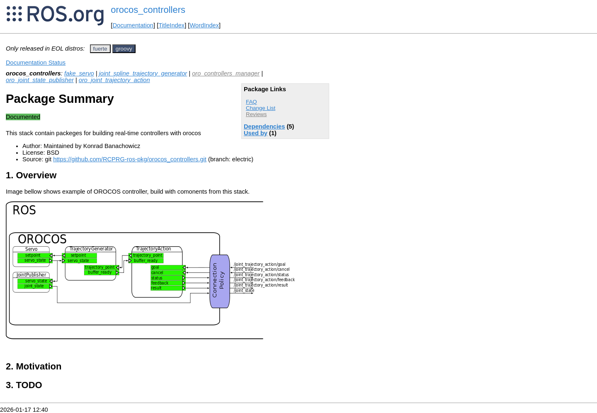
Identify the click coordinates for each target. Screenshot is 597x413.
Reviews (256, 114)
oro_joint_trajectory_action (114, 80)
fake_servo (79, 73)
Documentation (132, 25)
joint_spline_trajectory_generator (143, 73)
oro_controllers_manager (226, 73)
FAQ (251, 102)
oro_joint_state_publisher (40, 80)
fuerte (100, 49)
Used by (255, 133)
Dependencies (264, 126)
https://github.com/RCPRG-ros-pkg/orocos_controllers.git (129, 159)
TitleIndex (171, 25)
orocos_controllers (148, 10)
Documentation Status (36, 62)
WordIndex (204, 25)
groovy (124, 49)
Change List (260, 108)
